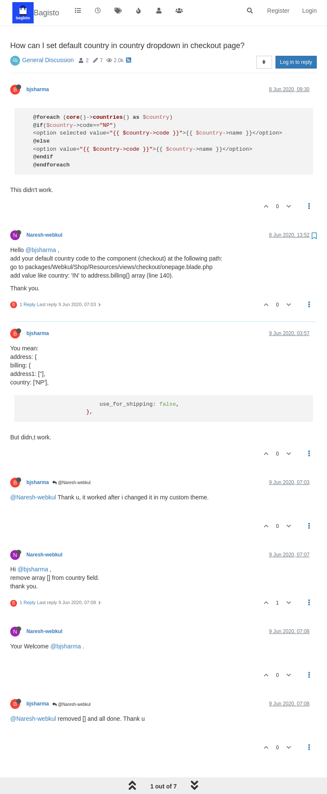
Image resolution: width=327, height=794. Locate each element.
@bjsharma (41, 250)
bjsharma (37, 89)
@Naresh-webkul (71, 482)
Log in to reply (296, 62)
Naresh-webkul (44, 235)
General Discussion (48, 60)
